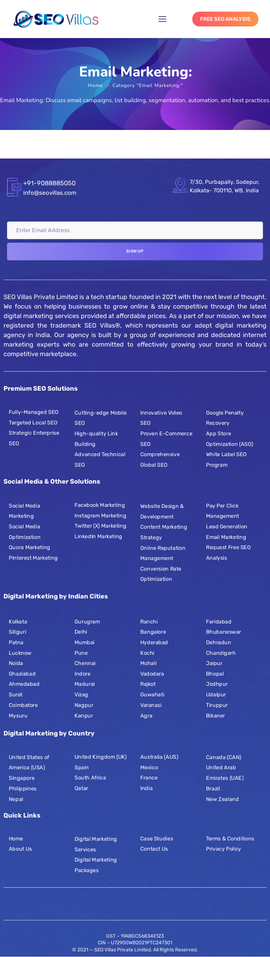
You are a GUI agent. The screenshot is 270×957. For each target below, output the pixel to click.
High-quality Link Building (96, 438)
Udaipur (216, 694)
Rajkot (148, 684)
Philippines (23, 788)
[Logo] (56, 19)
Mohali (148, 663)
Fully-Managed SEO (34, 412)
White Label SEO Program (226, 459)
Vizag (81, 694)
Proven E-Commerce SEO (166, 438)
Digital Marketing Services (96, 844)
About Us (20, 849)
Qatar (81, 788)
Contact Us (154, 849)
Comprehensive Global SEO (160, 459)
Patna (16, 642)
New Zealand (222, 799)
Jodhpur (217, 684)
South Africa (90, 778)
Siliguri (17, 632)
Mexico (149, 767)
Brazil (213, 788)
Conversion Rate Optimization (160, 573)
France (149, 778)
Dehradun (218, 642)
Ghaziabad (22, 674)
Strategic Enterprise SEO (34, 438)
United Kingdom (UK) (101, 757)
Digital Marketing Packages (96, 865)
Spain (82, 767)
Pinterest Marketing (33, 557)
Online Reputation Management (162, 553)
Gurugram (87, 622)
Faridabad (218, 622)
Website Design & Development (162, 511)
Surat (15, 694)
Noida (16, 663)
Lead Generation (227, 526)
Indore (83, 674)
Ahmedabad (24, 684)
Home (95, 85)
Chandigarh (221, 653)
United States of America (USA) (29, 762)
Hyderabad (154, 642)
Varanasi (151, 705)
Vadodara (152, 674)
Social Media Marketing (24, 510)
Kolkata (18, 622)
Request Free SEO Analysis (228, 552)
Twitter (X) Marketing (100, 526)
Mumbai (85, 642)
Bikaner (215, 715)
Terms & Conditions (230, 838)
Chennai (85, 663)
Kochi (147, 653)
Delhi (81, 632)
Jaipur (214, 663)
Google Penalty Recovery (225, 417)
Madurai (85, 684)
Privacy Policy (223, 849)
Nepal (16, 799)
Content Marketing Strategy (163, 532)
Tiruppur (217, 705)
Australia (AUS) (159, 757)
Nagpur (84, 705)
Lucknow (20, 653)
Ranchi (149, 622)
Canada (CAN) (223, 757)
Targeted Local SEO (33, 422)
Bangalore (153, 632)
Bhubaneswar (223, 632)
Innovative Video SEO (161, 417)
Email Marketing (226, 537)
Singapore (21, 778)
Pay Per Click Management (222, 510)
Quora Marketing (29, 547)
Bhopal (215, 674)
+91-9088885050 (49, 183)
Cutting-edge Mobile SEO (101, 417)
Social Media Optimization (24, 531)
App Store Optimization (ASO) (229, 438)
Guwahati (152, 694)
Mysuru (18, 715)
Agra (146, 715)
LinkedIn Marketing (98, 536)
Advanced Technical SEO (100, 459)
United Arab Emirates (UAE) (224, 772)
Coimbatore (23, 705)
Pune (81, 653)
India (146, 788)
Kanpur (84, 715)
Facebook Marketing (100, 505)
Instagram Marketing (100, 515)
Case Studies (156, 838)
